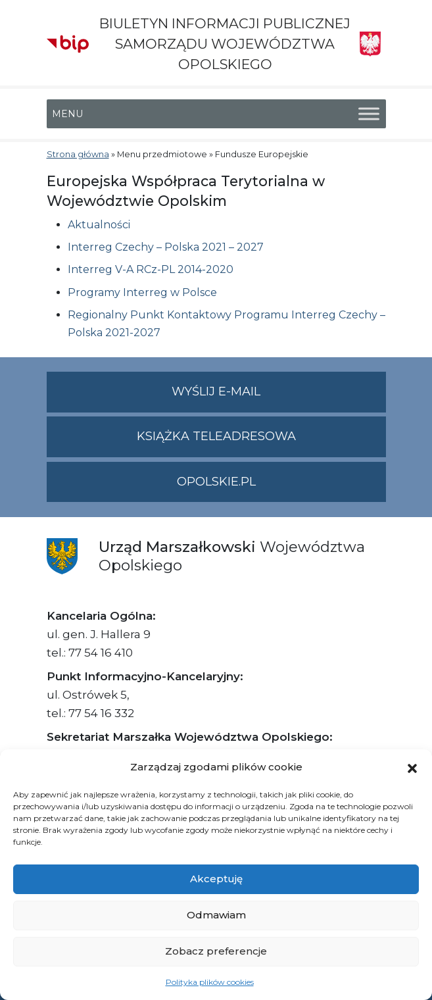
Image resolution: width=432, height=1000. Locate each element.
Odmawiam (216, 915)
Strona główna (78, 154)
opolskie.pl (216, 481)
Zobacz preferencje (216, 951)
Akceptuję (216, 878)
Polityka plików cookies (210, 982)
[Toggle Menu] (368, 113)
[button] (412, 767)
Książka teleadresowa (216, 436)
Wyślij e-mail (279, 397)
